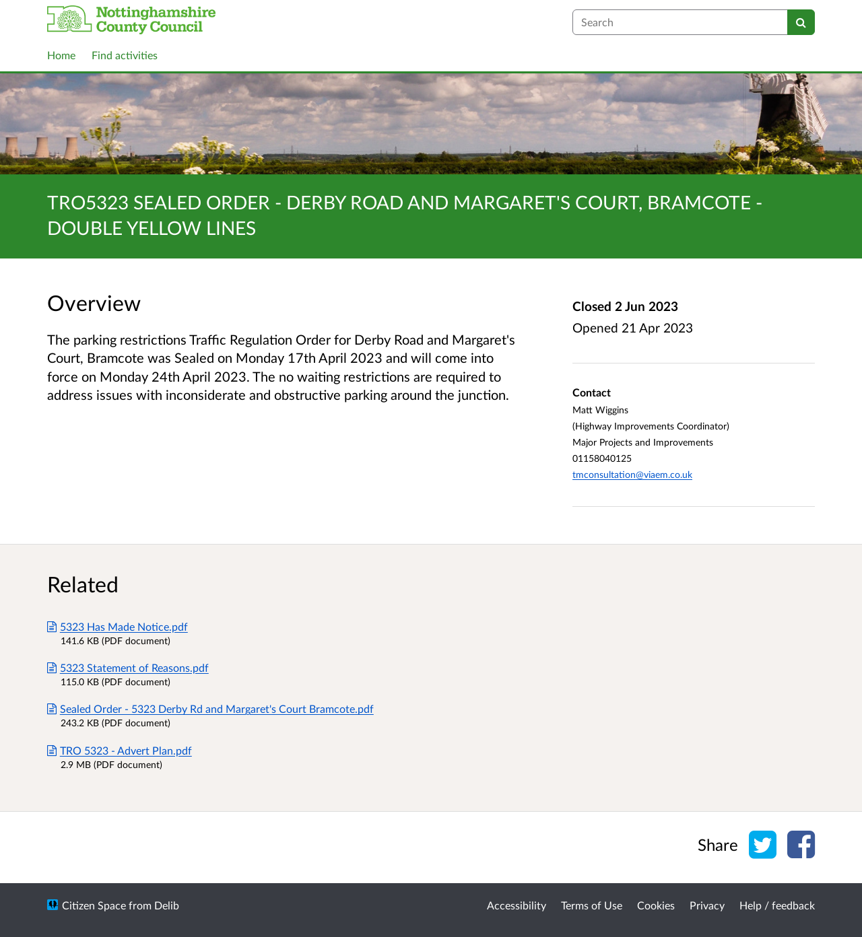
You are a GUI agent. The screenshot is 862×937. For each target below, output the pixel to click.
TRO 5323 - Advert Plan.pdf (119, 750)
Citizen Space (94, 905)
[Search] (801, 22)
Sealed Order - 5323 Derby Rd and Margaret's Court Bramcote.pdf (210, 708)
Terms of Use (591, 905)
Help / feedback (777, 905)
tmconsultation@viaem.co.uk (632, 474)
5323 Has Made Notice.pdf (117, 626)
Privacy (707, 905)
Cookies (656, 905)
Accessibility (516, 905)
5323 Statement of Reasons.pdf (128, 667)
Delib (166, 905)
